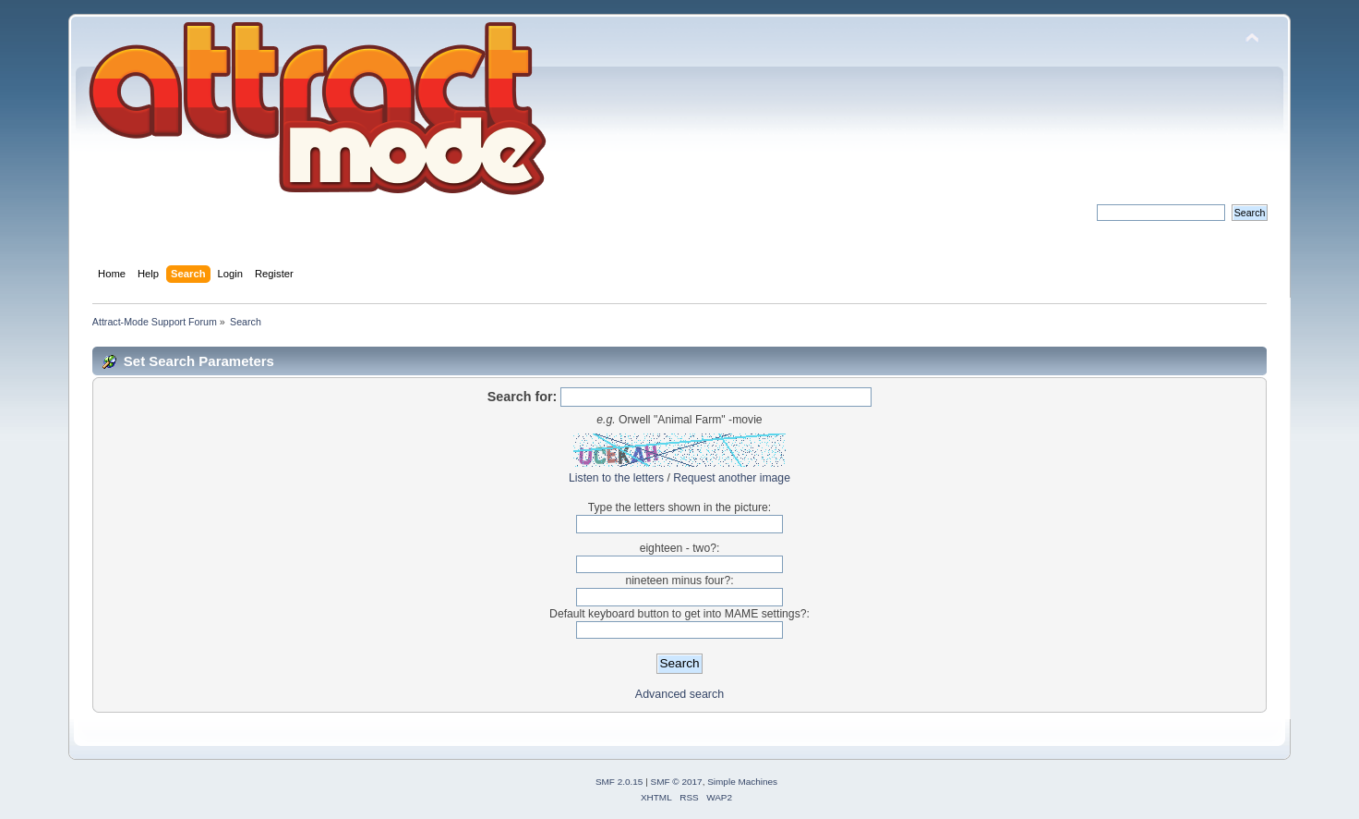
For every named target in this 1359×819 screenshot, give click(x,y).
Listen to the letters (616, 477)
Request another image (731, 477)
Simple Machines (742, 781)
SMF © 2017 (677, 781)
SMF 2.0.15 (619, 781)
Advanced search (679, 694)
